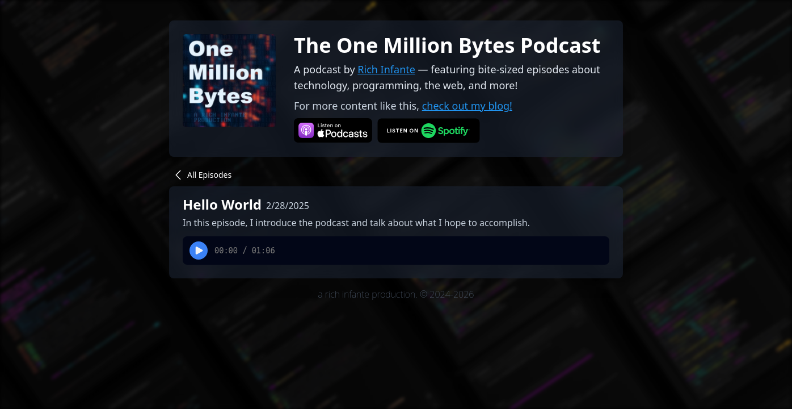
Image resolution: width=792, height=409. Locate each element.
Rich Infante (386, 69)
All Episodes (201, 175)
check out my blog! (467, 105)
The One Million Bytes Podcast (447, 45)
